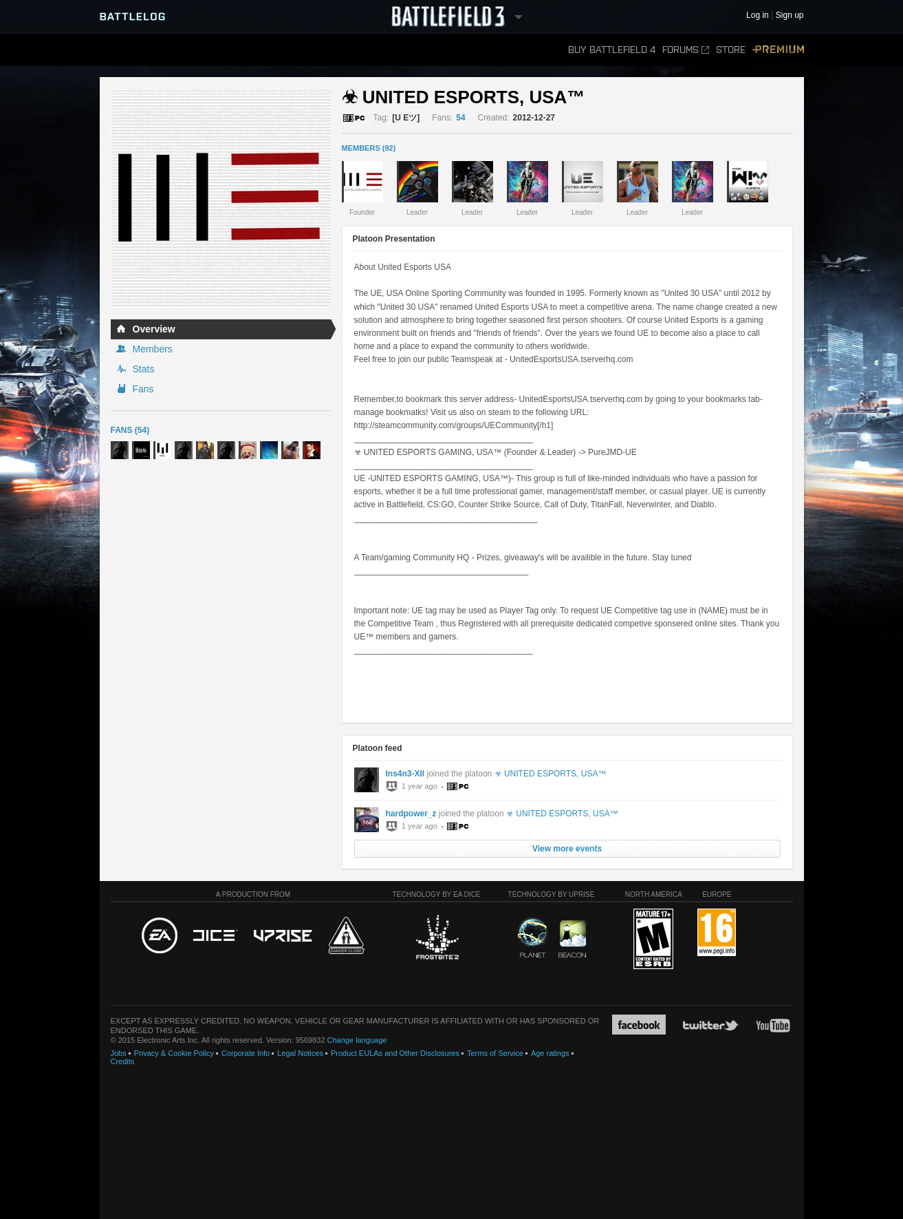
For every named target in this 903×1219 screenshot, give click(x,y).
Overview (154, 329)
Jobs (119, 1053)
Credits (123, 1061)
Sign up (790, 15)
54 (460, 118)
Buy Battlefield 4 (611, 50)
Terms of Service (495, 1053)
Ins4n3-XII (405, 773)
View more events (567, 849)
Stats (144, 368)
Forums (685, 50)
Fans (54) (130, 430)
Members (153, 348)
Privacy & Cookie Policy (174, 1053)
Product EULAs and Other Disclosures (395, 1053)
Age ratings (550, 1053)
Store (731, 50)
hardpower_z (411, 813)
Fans (143, 388)
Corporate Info (245, 1053)
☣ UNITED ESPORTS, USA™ (550, 773)
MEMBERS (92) (369, 148)
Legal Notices (300, 1053)
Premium (778, 50)
